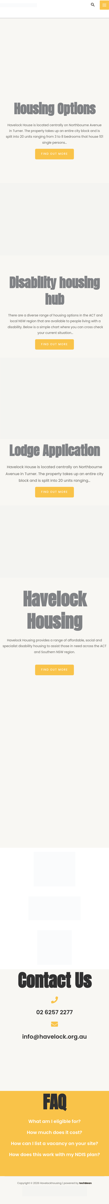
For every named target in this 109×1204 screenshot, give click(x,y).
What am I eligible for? (54, 1121)
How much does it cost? (54, 1132)
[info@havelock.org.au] (54, 1024)
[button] (93, 5)
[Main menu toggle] (104, 5)
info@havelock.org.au (54, 1037)
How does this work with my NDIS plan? (54, 1154)
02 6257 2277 (54, 1012)
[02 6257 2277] (54, 1000)
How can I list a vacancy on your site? (54, 1143)
